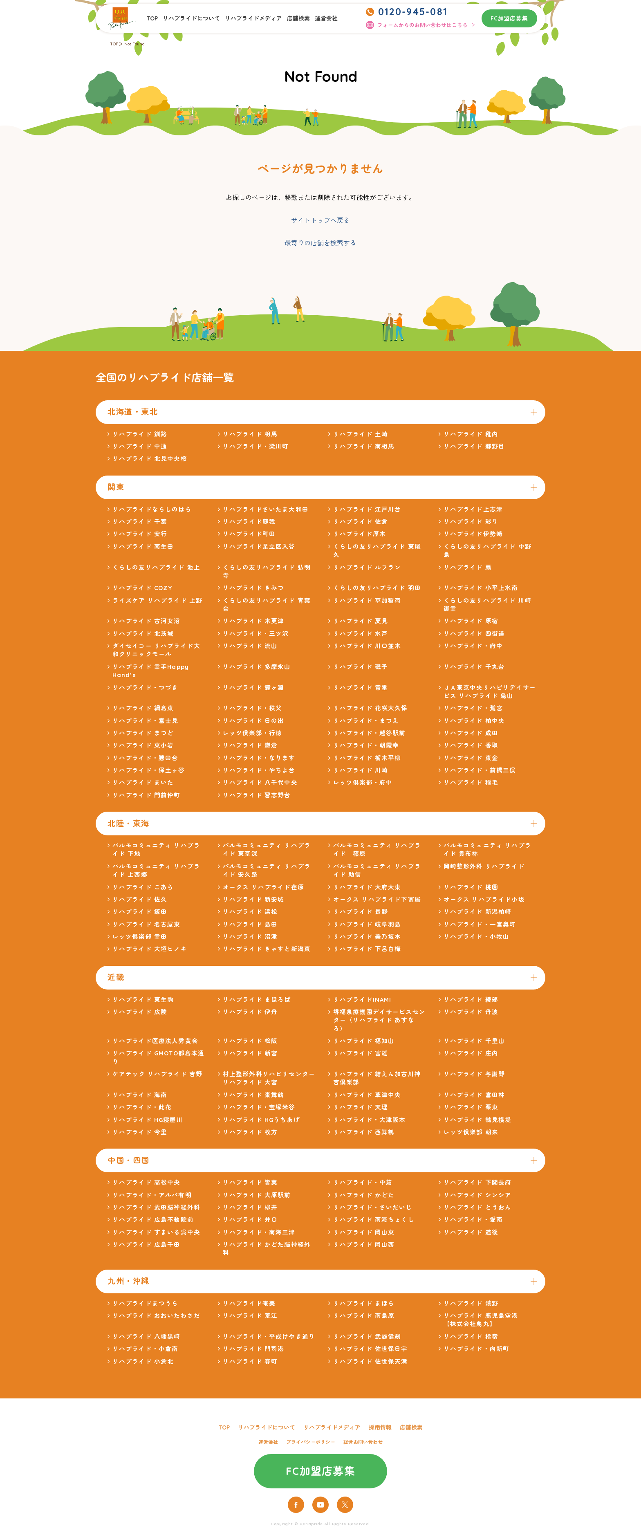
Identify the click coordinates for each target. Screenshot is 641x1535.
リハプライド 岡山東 (364, 1232)
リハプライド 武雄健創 (367, 1336)
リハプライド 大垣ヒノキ (149, 949)
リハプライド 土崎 (360, 434)
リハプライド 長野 (360, 912)
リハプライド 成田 (471, 733)
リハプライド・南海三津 (259, 1232)
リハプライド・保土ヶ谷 (148, 770)
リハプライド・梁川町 (256, 446)
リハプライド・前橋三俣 (480, 770)
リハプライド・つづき (145, 687)
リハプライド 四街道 (474, 633)
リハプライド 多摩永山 (257, 667)
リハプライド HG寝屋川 (147, 1120)
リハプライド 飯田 (139, 912)
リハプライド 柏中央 (474, 721)
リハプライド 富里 (360, 687)
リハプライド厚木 (359, 534)
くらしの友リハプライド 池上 (156, 567)
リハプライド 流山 (250, 646)
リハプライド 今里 (139, 1132)
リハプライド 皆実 (250, 1182)
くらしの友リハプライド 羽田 (377, 588)
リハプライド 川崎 (360, 770)
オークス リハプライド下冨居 (377, 899)
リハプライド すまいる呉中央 (156, 1232)
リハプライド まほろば (257, 999)
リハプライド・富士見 (145, 721)
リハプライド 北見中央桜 (149, 458)
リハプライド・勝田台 (145, 758)
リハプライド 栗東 (471, 1107)
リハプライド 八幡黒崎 (146, 1336)
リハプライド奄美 (249, 1303)
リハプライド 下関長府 (478, 1182)
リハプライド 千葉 (139, 521)
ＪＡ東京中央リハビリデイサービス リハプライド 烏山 (490, 692)
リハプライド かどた (364, 1195)
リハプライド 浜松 (250, 912)
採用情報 (380, 1427)
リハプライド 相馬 (250, 434)
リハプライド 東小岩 (143, 745)
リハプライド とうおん (478, 1207)
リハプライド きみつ (254, 588)
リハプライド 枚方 (250, 1132)
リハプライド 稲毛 (471, 782)
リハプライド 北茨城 (143, 633)
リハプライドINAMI (362, 999)
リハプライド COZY (142, 588)
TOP (152, 18)
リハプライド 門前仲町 (146, 795)
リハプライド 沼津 (250, 936)
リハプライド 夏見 (360, 621)
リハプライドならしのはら (152, 509)
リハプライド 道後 (471, 1232)
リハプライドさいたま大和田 (266, 509)
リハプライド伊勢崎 (473, 534)
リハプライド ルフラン (367, 567)
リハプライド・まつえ (366, 721)
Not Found (134, 44)
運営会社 (326, 18)
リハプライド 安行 (139, 534)
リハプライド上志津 (473, 509)
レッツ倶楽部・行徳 (252, 733)
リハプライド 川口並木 (367, 646)
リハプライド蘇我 (249, 521)
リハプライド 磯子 (360, 667)
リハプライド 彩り (471, 521)
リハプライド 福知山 (364, 1041)
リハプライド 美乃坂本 (367, 936)
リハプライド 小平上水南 (481, 588)
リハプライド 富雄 (360, 1053)
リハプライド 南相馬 (364, 446)
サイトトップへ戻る (320, 220)
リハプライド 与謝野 (474, 1074)
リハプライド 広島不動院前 (153, 1219)
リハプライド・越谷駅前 (369, 733)
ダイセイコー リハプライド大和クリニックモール (156, 650)
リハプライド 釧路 (139, 434)
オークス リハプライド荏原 (263, 887)
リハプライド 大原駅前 (257, 1195)
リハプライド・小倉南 (145, 1349)
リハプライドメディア (253, 18)
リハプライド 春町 (250, 1361)
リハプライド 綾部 (471, 999)
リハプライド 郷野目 (474, 446)
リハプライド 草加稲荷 (367, 600)
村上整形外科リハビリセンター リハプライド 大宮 (269, 1078)
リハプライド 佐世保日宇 (370, 1349)
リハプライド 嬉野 (471, 1303)
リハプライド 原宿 (471, 621)
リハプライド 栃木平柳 (367, 758)
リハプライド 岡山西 (364, 1244)
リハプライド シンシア (478, 1195)
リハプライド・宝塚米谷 (259, 1107)
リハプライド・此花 (142, 1107)
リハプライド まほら (364, 1303)
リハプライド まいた (143, 782)
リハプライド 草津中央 (367, 1095)
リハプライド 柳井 (250, 1207)
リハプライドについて (191, 18)
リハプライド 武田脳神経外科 (156, 1207)
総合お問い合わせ (363, 1442)
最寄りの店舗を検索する (320, 243)
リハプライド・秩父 (252, 708)
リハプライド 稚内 (471, 434)
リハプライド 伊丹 (250, 1012)
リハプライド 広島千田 (146, 1244)
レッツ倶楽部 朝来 (471, 1132)
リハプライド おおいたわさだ (156, 1316)
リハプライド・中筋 (362, 1182)
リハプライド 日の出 (254, 721)
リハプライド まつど (143, 733)
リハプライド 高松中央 (146, 1182)
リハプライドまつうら (145, 1303)
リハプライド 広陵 (139, 1012)
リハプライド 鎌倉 (250, 745)
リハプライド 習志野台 (257, 795)
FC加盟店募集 (509, 18)
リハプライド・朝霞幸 (366, 745)
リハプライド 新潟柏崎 (478, 912)
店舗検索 (298, 18)
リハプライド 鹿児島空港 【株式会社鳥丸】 (484, 1320)
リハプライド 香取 (471, 745)
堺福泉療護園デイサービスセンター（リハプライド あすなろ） (379, 1020)
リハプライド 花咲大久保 (370, 708)
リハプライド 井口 (250, 1219)
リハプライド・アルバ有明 (152, 1195)
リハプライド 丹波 (471, 1012)
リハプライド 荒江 (250, 1316)
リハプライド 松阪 (250, 1041)
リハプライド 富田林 (474, 1095)
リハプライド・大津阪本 (369, 1120)
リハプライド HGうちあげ (261, 1120)
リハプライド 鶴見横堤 (478, 1120)
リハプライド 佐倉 (360, 521)
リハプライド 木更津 (254, 621)
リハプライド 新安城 (254, 899)
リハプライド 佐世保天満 (370, 1361)
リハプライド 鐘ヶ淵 (254, 687)
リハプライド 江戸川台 (367, 509)
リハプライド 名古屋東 (146, 924)
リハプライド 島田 (250, 924)
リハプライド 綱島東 (143, 708)
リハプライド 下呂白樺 (367, 949)
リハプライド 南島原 (364, 1316)
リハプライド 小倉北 (143, 1361)
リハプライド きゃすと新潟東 (267, 949)
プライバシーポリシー (310, 1442)
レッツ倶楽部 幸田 (139, 936)
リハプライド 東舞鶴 (254, 1095)
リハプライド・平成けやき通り (269, 1336)
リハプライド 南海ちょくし (374, 1219)
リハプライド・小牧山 (477, 936)
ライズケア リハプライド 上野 (157, 600)
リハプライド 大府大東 (367, 887)
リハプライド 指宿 (471, 1336)
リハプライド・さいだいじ (372, 1207)
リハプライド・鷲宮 (473, 708)
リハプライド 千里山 (474, 1041)
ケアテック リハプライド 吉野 (157, 1074)
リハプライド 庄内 (471, 1053)
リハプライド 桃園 (471, 887)
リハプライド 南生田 (143, 546)
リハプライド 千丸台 (474, 667)
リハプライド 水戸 (360, 633)
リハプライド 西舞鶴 (364, 1132)
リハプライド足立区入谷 (259, 546)
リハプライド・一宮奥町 (480, 924)
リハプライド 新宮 (250, 1053)
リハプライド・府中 (473, 646)
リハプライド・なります (259, 758)
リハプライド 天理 (360, 1107)
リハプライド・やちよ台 (259, 770)
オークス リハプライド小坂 (484, 899)
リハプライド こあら (143, 887)
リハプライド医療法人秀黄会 (155, 1041)
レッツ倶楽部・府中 (362, 782)
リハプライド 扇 (468, 567)
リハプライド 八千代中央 (260, 782)
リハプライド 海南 (139, 1095)
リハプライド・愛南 (473, 1219)
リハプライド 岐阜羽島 (367, 924)
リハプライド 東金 (471, 758)
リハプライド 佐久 (139, 899)
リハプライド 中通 (139, 446)
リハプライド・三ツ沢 (256, 633)
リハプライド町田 (249, 534)
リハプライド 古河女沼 (146, 621)
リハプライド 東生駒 (143, 999)
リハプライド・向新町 (477, 1349)
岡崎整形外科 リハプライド (484, 866)
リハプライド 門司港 (254, 1349)
